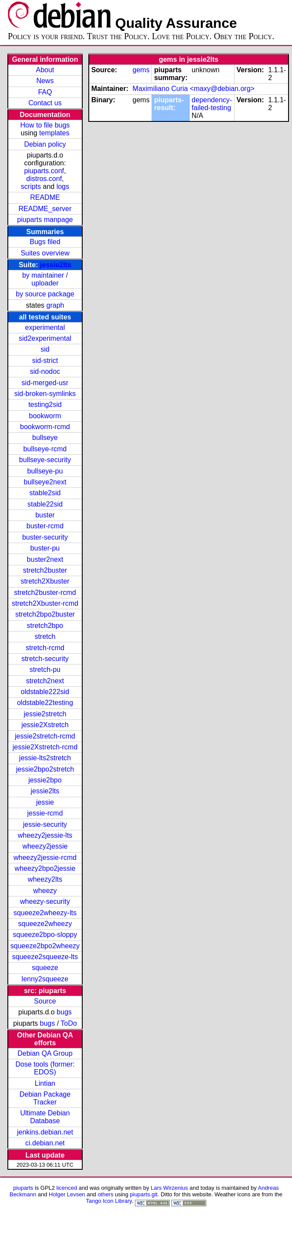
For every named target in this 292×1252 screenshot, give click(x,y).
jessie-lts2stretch (45, 758)
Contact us (44, 103)
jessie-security (45, 824)
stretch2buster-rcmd (45, 592)
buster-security (45, 537)
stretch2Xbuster (44, 581)
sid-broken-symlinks (45, 393)
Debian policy (45, 144)
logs (63, 186)
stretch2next (45, 681)
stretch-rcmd (45, 647)
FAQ (45, 92)
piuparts (23, 1188)
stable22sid (45, 504)
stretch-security (44, 658)
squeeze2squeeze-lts (45, 956)
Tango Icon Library (109, 1201)
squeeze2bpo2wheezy (45, 946)
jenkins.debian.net (45, 1132)
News (45, 80)
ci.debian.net (45, 1143)
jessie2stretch (45, 714)
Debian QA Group (44, 1053)
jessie (45, 802)
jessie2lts (55, 265)
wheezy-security (45, 901)
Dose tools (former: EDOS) (44, 1068)
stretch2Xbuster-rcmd (45, 603)
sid (44, 349)
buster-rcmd (45, 526)
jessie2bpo (45, 780)
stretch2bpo (45, 625)
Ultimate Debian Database (45, 1116)
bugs (64, 1012)
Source (45, 1001)
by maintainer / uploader (45, 279)
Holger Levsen (67, 1194)
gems (141, 70)
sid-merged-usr (45, 382)
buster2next (45, 559)
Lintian (45, 1083)
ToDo (68, 1023)
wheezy (45, 890)
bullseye (45, 437)
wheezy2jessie (44, 846)
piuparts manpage (45, 219)
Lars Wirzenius (169, 1188)
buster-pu (45, 548)
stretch (44, 636)
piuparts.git (144, 1194)
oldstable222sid (45, 691)
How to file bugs (45, 125)
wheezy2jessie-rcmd (45, 857)
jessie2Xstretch (45, 724)
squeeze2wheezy (45, 923)
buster (44, 515)
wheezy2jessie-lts (45, 835)
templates (54, 133)
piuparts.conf (44, 171)
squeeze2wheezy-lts (45, 912)
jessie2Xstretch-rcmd (45, 747)
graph (55, 305)
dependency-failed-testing (211, 103)
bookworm (45, 416)
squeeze (45, 967)
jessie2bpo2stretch (45, 769)
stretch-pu (45, 669)
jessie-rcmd (45, 813)
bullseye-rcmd (45, 449)
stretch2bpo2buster (45, 614)
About (45, 70)
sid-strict (45, 360)
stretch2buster (45, 570)
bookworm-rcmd (45, 426)
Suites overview (44, 253)
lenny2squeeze (45, 979)
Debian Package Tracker (45, 1098)
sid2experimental (45, 338)
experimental (45, 327)
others (105, 1194)
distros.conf (44, 178)
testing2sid (45, 404)
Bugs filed (45, 241)
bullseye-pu (45, 471)
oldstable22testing (45, 702)
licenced (67, 1188)
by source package (45, 294)
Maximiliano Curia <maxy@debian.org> (194, 88)
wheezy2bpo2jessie (45, 868)
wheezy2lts (45, 879)
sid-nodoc (45, 371)
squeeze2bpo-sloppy (45, 934)
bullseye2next (44, 482)
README (45, 197)
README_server (45, 208)
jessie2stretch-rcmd (45, 736)
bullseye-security (45, 459)
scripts (31, 186)
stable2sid (44, 493)
